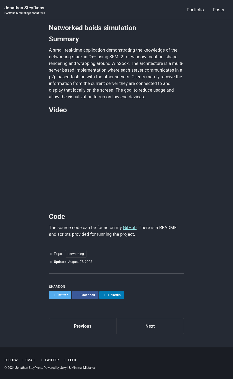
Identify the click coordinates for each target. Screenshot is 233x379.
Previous (83, 326)
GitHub (130, 227)
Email (27, 360)
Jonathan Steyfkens (24, 10)
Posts (218, 9)
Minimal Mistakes (84, 367)
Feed (69, 360)
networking (76, 254)
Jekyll (64, 367)
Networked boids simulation (92, 28)
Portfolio (195, 9)
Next (150, 326)
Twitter (49, 360)
